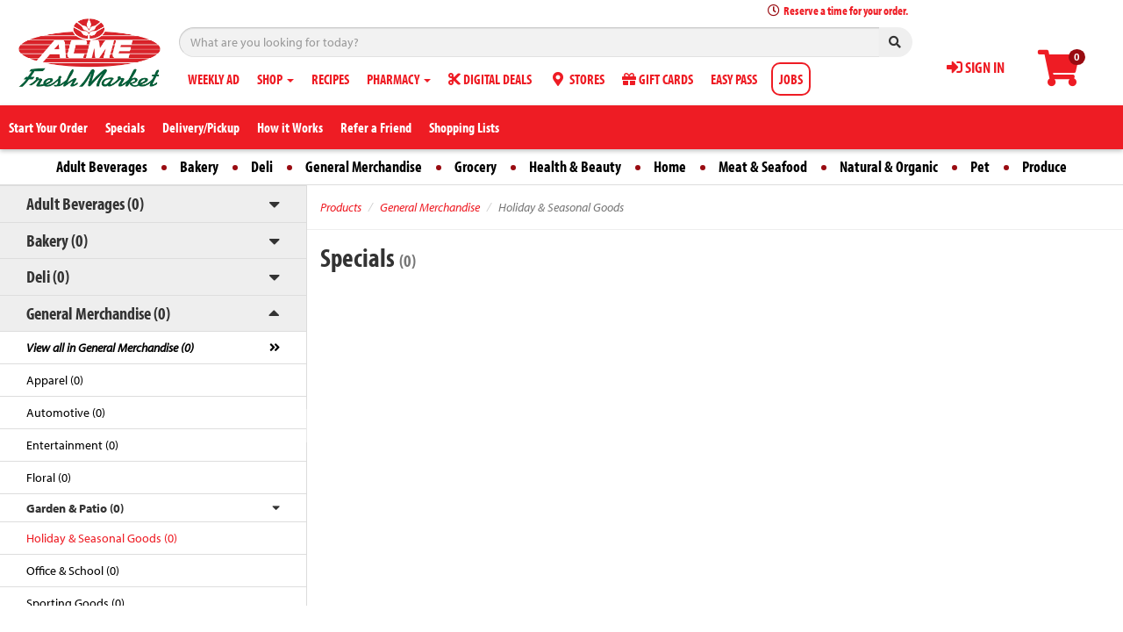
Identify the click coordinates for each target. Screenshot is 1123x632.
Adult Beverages (101, 166)
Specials (125, 127)
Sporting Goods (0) (75, 603)
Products (340, 207)
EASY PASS (734, 79)
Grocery (475, 166)
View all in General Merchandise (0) (110, 348)
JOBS (791, 79)
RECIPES (330, 79)
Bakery (199, 166)
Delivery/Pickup (201, 127)
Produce (1044, 166)
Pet (980, 166)
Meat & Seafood (763, 166)
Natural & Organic (889, 166)
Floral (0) (48, 477)
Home (670, 166)
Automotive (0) (65, 412)
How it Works (290, 127)
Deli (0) (47, 276)
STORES (576, 79)
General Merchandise (363, 166)
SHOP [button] (275, 79)
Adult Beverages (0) (85, 203)
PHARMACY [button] (399, 79)
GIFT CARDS (657, 79)
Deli (262, 166)
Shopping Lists (464, 127)
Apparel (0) (54, 380)
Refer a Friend (375, 127)
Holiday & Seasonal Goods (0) (101, 538)
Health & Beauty (575, 166)
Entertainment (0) (72, 445)
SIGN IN (976, 67)
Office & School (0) (72, 570)
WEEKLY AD (214, 79)
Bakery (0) (57, 240)
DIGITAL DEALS (490, 79)
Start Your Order (48, 127)
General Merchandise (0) (98, 313)
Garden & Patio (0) (75, 508)
